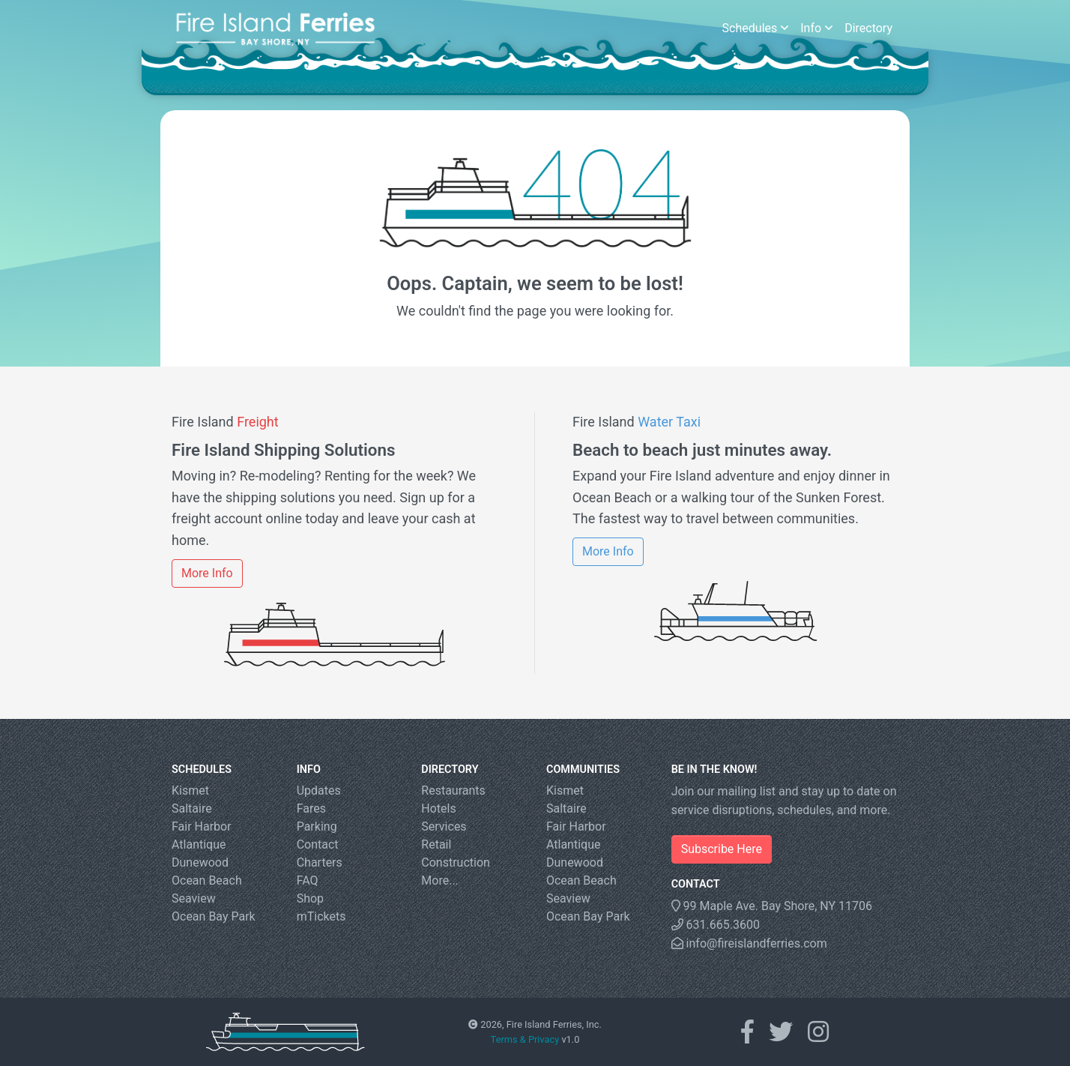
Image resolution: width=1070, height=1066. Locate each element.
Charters (319, 862)
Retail (436, 844)
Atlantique (199, 844)
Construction (455, 862)
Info (816, 28)
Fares (311, 808)
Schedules (755, 28)
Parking (317, 826)
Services (443, 826)
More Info (207, 573)
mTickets (321, 916)
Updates (319, 790)
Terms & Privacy (525, 1039)
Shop (310, 898)
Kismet (190, 790)
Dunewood (200, 862)
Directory (868, 28)
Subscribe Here (721, 849)
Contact (318, 844)
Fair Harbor (202, 826)
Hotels (438, 808)
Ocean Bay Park (214, 916)
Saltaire (192, 808)
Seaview (194, 898)
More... (440, 880)
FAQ (307, 880)
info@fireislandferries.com (749, 943)
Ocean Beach (207, 880)
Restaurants (453, 790)
